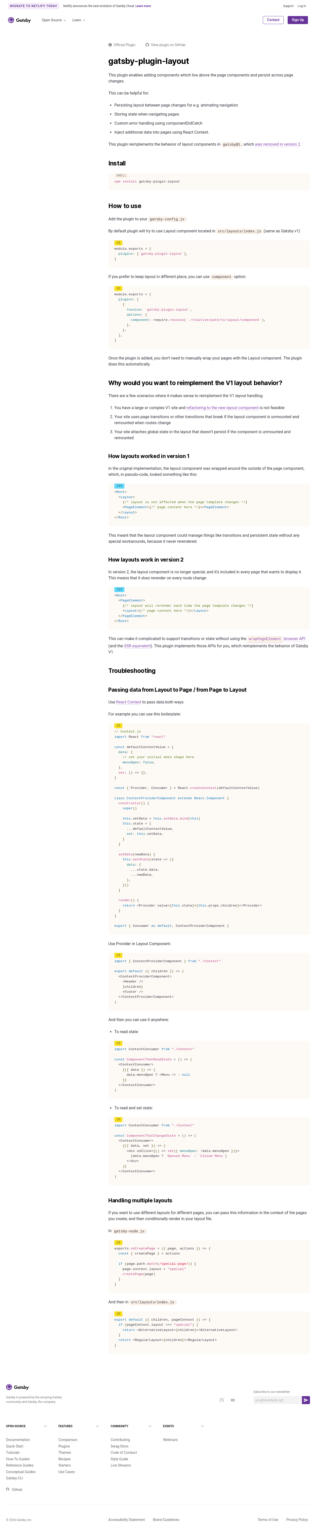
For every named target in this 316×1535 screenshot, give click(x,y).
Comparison (67, 1431)
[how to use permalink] (105, 206)
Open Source (54, 20)
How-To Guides (18, 1451)
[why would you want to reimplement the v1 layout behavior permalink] (105, 383)
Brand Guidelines (166, 1511)
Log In (302, 6)
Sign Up (298, 20)
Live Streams (121, 1457)
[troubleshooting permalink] (105, 671)
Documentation (18, 1431)
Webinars (170, 1431)
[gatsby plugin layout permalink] (105, 61)
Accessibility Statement (126, 1511)
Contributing (120, 1431)
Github (14, 1481)
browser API (276, 638)
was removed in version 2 (277, 144)
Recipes (64, 1451)
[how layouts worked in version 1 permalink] (105, 456)
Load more (48, 708)
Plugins (64, 1438)
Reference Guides (19, 1457)
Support (288, 6)
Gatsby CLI (14, 1470)
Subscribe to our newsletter (271, 1392)
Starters (64, 1457)
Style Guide (119, 1451)
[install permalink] (105, 163)
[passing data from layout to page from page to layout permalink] (105, 690)
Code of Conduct (124, 1444)
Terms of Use (268, 1511)
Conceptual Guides (20, 1464)
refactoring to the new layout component (222, 407)
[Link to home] (19, 20)
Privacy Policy (297, 1511)
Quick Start (14, 1438)
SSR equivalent (137, 646)
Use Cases (66, 1464)
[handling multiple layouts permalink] (105, 1200)
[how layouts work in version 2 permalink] (105, 560)
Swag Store (119, 1438)
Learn (79, 20)
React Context (128, 702)
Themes (64, 1444)
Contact (273, 20)
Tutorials (13, 1444)
